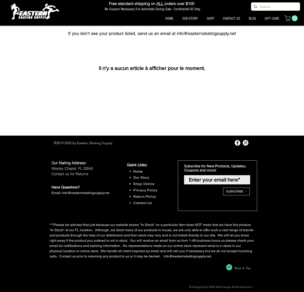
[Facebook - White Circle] (237, 143)
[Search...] (275, 7)
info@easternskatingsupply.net (206, 33)
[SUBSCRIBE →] (236, 191)
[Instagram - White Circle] (245, 143)
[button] (292, 18)
